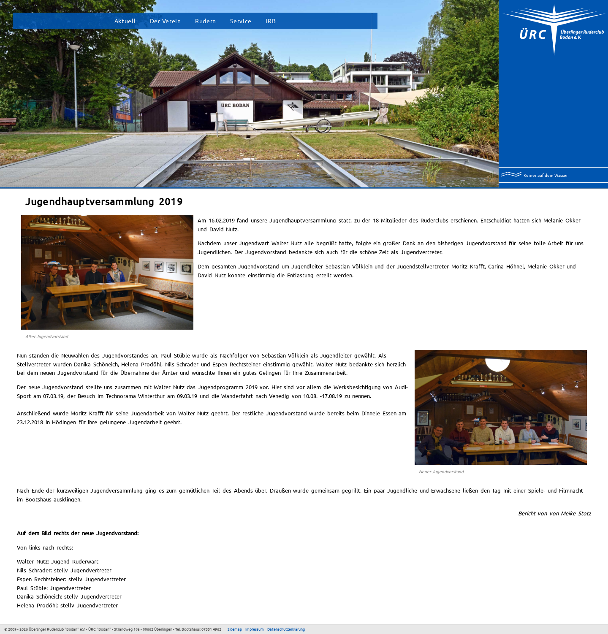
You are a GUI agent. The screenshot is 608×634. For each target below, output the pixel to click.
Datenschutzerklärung (286, 629)
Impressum (254, 629)
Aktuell (125, 20)
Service (241, 20)
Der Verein (165, 20)
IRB (271, 20)
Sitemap (235, 629)
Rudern (205, 20)
